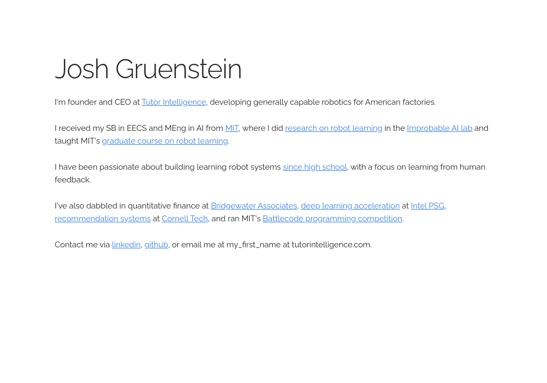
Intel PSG (428, 206)
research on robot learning (333, 128)
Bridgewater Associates (254, 206)
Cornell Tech (185, 218)
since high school (315, 167)
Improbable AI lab (439, 128)
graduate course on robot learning (165, 141)
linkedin (126, 244)
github (156, 244)
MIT (232, 128)
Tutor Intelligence (174, 102)
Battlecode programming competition (332, 218)
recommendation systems (103, 218)
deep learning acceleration (350, 206)
